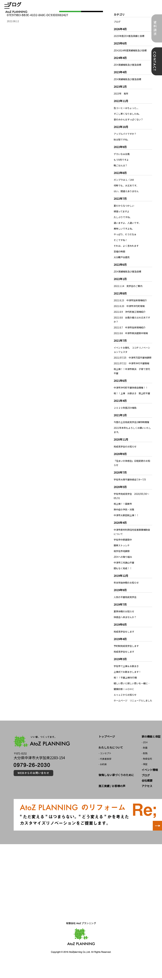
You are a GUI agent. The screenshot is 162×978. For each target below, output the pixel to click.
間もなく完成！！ (123, 576)
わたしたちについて (111, 764)
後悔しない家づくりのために (116, 792)
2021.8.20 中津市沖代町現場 (130, 306)
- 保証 (144, 781)
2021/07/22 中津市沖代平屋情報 (132, 367)
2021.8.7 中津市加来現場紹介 (130, 327)
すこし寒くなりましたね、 (128, 113)
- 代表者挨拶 (105, 775)
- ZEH (145, 759)
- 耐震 (144, 764)
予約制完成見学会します (127, 654)
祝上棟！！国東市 (123, 512)
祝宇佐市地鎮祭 (122, 559)
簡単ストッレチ (122, 554)
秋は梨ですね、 (122, 139)
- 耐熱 (144, 770)
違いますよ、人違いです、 (128, 223)
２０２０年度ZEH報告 (126, 416)
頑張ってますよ (122, 211)
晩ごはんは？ (121, 165)
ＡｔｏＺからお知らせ (126, 707)
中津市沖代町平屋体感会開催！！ (132, 392)
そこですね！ (121, 240)
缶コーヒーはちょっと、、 (127, 108)
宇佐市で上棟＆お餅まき (127, 674)
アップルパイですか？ (126, 133)
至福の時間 (120, 251)
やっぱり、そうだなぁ (126, 234)
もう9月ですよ (122, 159)
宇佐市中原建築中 (123, 548)
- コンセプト (105, 770)
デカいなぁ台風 (122, 154)
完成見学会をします (125, 640)
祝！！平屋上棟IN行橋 (126, 686)
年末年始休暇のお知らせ (127, 591)
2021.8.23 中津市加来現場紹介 (131, 300)
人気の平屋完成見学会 (126, 605)
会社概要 (147, 797)
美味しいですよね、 (125, 228)
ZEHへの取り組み (123, 565)
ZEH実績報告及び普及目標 (128, 64)
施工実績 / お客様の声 (112, 803)
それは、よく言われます (127, 245)
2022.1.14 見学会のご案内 (129, 286)
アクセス (147, 803)
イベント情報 (150, 787)
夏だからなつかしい (125, 205)
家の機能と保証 (151, 753)
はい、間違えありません (127, 191)
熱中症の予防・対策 (125, 518)
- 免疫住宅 (147, 775)
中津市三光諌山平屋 (125, 571)
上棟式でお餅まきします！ (128, 680)
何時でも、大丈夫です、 (127, 185)
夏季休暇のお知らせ (125, 620)
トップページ (107, 753)
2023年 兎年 (121, 93)
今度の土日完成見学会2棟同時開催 (132, 430)
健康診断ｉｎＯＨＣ (125, 701)
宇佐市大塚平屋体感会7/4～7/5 (131, 488)
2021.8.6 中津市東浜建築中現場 (132, 333)
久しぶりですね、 (123, 217)
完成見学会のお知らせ (126, 455)
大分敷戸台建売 (122, 257)
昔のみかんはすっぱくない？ (129, 119)
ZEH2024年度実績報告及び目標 (131, 50)
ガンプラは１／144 (124, 179)
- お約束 (103, 781)
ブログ (117, 21)
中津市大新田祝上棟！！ (127, 523)
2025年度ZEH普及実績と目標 (130, 36)
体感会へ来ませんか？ (126, 625)
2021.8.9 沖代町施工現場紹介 (130, 311)
